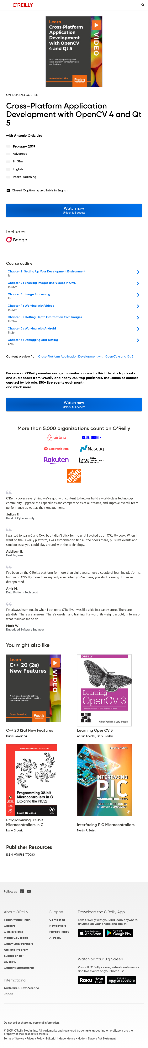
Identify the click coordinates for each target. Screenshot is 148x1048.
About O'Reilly (16, 912)
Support (56, 912)
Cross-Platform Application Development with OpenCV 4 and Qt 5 (85, 356)
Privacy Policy (59, 932)
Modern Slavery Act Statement (97, 1038)
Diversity (10, 962)
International (15, 980)
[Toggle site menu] (5, 5)
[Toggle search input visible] (143, 5)
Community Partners (18, 944)
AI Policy (55, 938)
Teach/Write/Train (17, 920)
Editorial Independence (60, 1038)
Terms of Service (14, 1038)
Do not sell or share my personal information (31, 1022)
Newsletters (57, 926)
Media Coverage (16, 938)
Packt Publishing (24, 177)
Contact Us (57, 920)
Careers (9, 926)
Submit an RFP (14, 956)
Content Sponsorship (19, 968)
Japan (8, 994)
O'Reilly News (13, 932)
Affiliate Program (16, 950)
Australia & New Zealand (21, 988)
